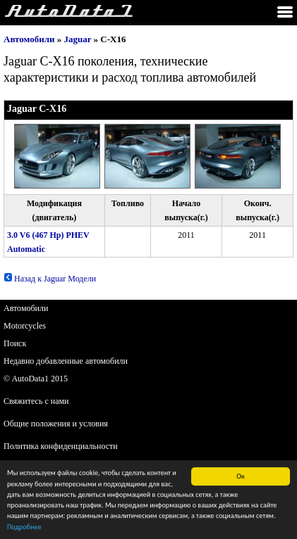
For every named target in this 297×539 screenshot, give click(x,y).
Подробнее (24, 528)
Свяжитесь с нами (36, 401)
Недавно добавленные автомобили (66, 361)
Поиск (15, 343)
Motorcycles (25, 326)
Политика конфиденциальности (61, 446)
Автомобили (29, 39)
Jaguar (78, 39)
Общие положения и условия (56, 424)
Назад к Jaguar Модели (50, 279)
